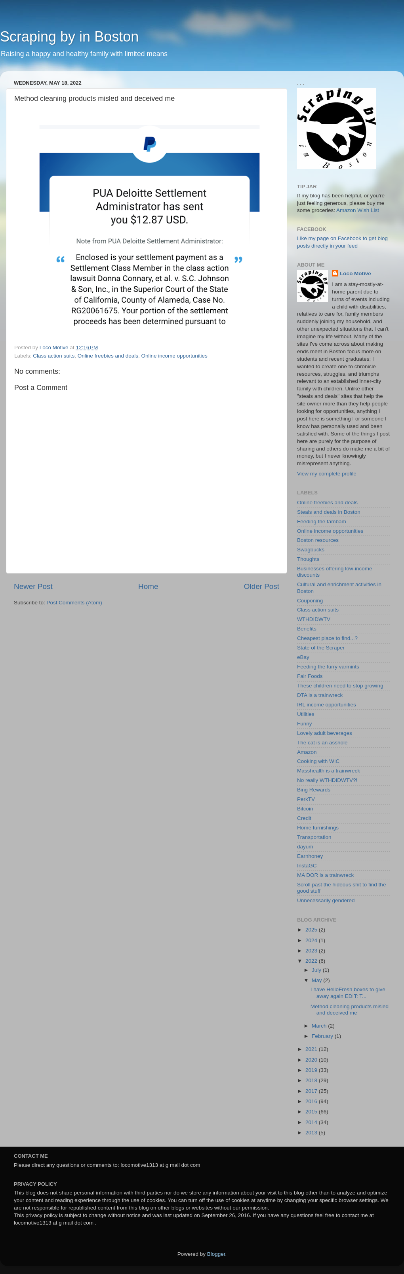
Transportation (314, 837)
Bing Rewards (313, 790)
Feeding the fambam (321, 521)
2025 (312, 930)
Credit (304, 818)
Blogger (216, 1254)
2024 (312, 940)
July (317, 970)
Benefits (306, 629)
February (323, 1036)
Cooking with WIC (318, 761)
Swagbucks (310, 550)
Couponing (310, 601)
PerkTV (306, 799)
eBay (303, 657)
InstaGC (307, 866)
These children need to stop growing (340, 686)
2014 (312, 1122)
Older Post (261, 586)
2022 (312, 961)
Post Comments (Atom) (74, 603)
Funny (304, 724)
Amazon (307, 752)
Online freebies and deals (108, 356)
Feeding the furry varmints (328, 667)
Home (148, 586)
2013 (312, 1133)
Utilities (305, 714)
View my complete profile (326, 474)
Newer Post (33, 586)
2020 (312, 1060)
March (320, 1026)
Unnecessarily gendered (326, 900)
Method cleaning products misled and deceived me (350, 1009)
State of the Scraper (321, 648)
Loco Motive (355, 273)
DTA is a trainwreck (320, 695)
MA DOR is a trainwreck (325, 875)
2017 (312, 1091)
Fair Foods (310, 676)
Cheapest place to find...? (327, 638)
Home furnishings (318, 828)
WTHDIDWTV (313, 619)
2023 (312, 951)
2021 (312, 1049)
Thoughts (308, 559)
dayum (305, 847)
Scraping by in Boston (69, 36)
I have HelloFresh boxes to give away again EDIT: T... (348, 992)
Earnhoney (310, 856)
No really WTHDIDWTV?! (327, 780)
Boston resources (318, 540)
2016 (312, 1101)
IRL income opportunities (326, 705)
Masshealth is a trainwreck (328, 771)
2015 (312, 1112)
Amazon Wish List (357, 210)
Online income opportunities (174, 356)
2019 (312, 1070)
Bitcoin (305, 809)
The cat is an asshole (322, 743)
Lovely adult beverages (324, 733)
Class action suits (53, 356)
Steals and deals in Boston (328, 512)
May (317, 980)
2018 (312, 1080)
